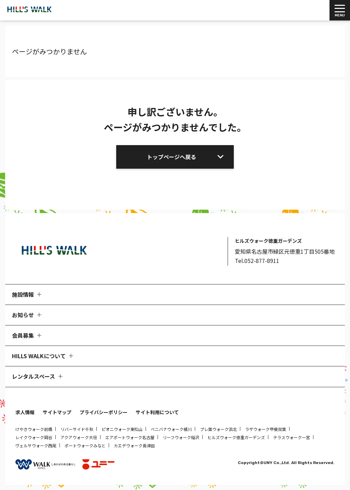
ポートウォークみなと (85, 445)
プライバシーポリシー (103, 412)
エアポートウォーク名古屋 (129, 437)
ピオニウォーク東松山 (122, 429)
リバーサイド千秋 (76, 429)
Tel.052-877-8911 (257, 260)
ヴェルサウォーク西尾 (35, 445)
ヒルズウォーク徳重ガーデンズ (236, 437)
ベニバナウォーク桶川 (171, 429)
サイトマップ (57, 412)
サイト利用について (157, 412)
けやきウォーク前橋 (33, 429)
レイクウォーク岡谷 (33, 437)
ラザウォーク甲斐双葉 (265, 429)
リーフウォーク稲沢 (181, 437)
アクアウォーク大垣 (78, 437)
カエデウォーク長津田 (134, 445)
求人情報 (25, 412)
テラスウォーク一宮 (291, 437)
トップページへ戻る (171, 157)
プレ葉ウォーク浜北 (218, 429)
